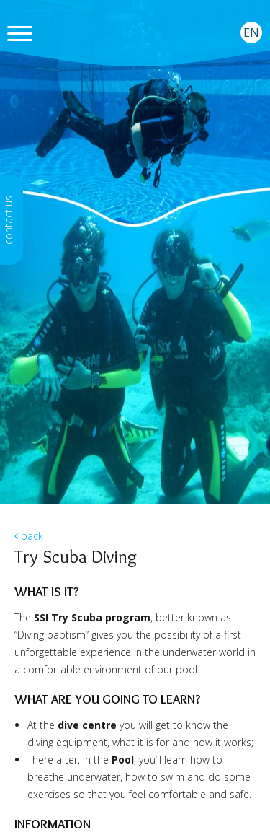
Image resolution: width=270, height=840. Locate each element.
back (30, 536)
